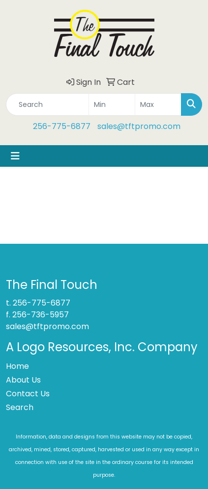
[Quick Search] (47, 104)
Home (17, 366)
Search (19, 407)
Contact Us (28, 393)
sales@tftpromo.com (138, 126)
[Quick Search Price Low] (112, 104)
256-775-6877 (61, 126)
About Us (23, 380)
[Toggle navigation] (15, 156)
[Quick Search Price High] (158, 104)
